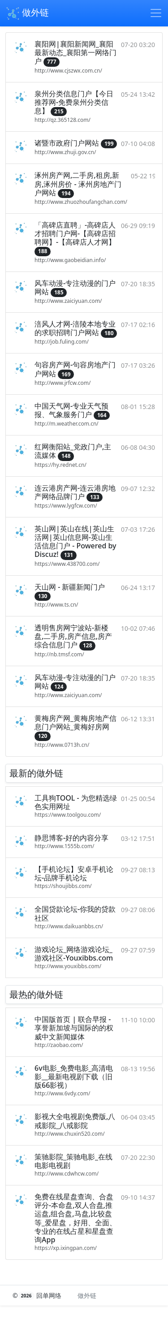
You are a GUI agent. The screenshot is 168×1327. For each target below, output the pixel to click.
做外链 (27, 13)
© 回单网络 (38, 1295)
